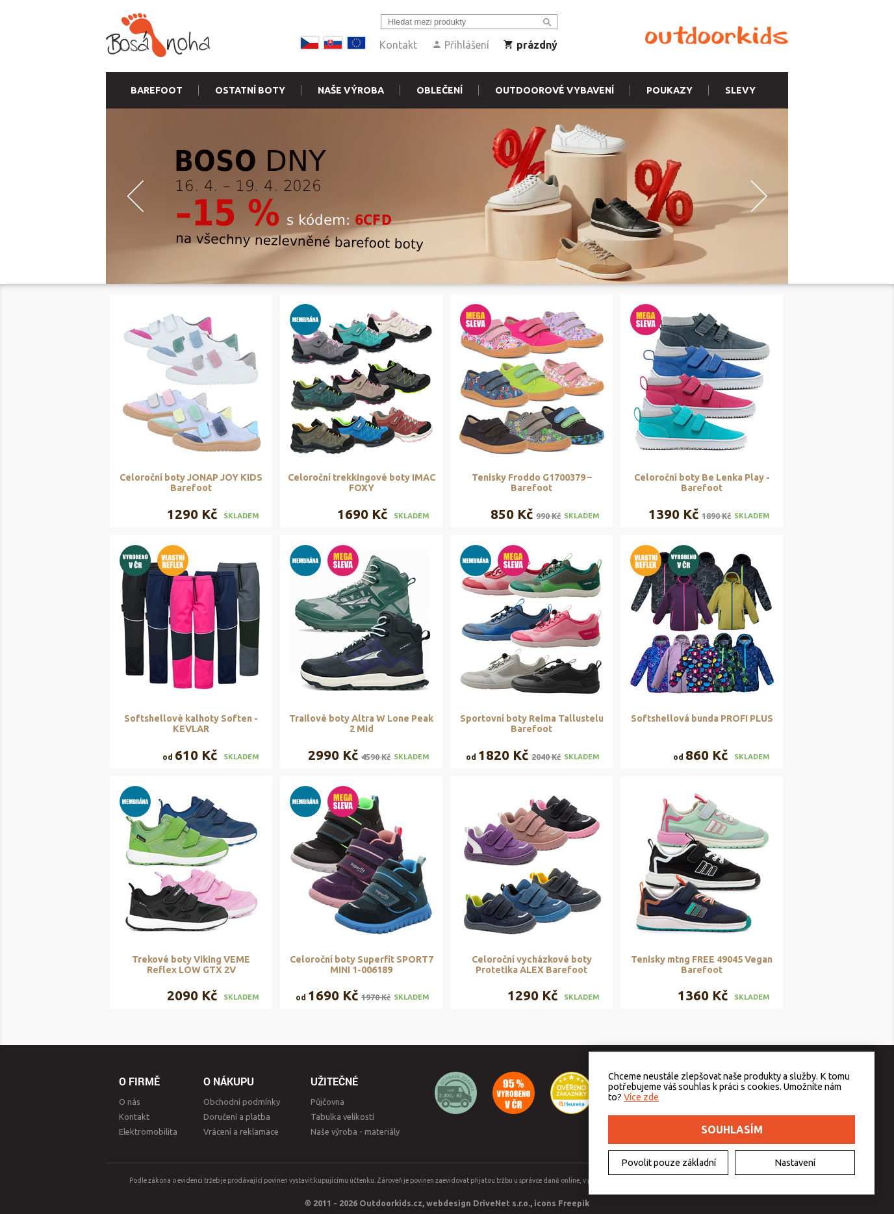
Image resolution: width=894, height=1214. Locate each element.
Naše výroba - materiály (355, 1131)
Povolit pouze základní (668, 1162)
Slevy (740, 90)
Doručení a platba (236, 1116)
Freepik (573, 1203)
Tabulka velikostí (342, 1116)
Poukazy (669, 90)
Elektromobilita (148, 1131)
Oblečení (439, 90)
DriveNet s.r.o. (501, 1203)
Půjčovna (327, 1101)
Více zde (641, 1097)
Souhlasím (732, 1129)
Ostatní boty (250, 90)
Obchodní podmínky (241, 1101)
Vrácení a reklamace (241, 1131)
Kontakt (398, 45)
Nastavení (794, 1162)
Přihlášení (460, 45)
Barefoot (157, 90)
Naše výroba (351, 90)
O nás (129, 1101)
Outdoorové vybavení (554, 90)
